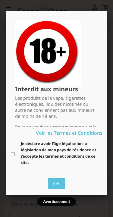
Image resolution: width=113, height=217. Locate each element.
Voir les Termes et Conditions (69, 133)
